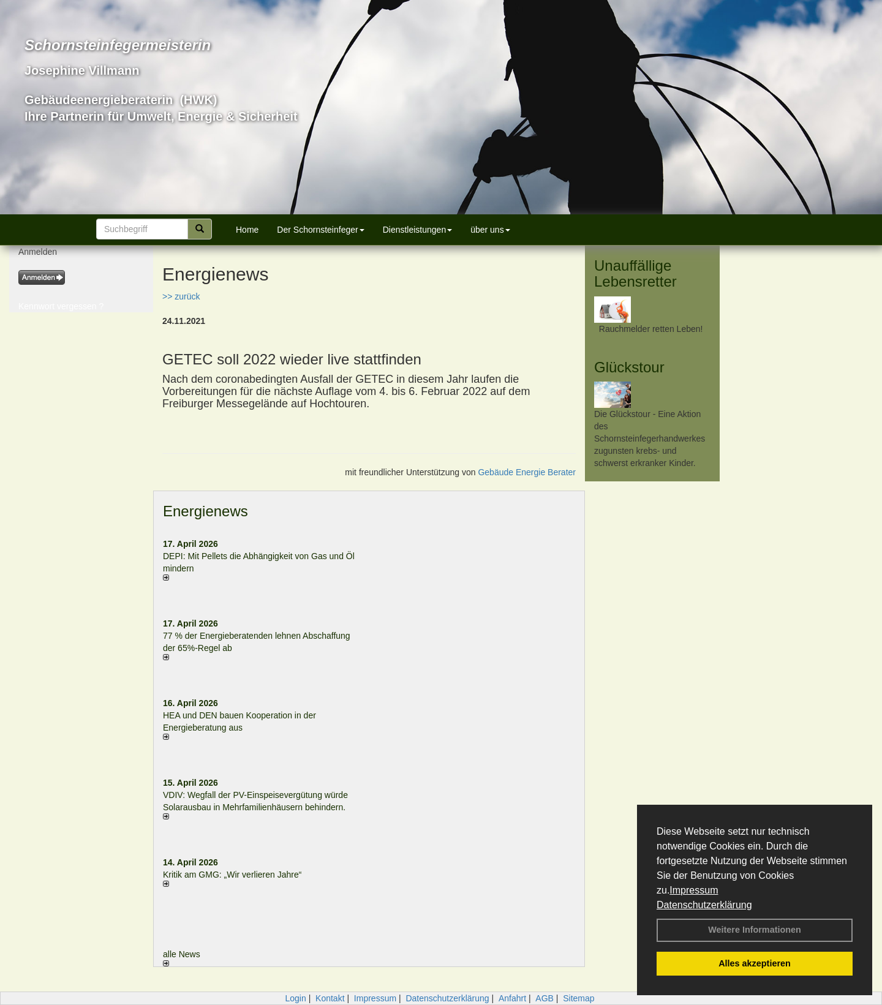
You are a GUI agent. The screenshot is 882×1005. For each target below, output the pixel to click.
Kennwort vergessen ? (61, 306)
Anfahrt (512, 998)
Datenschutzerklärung (704, 905)
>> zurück (181, 296)
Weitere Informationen (754, 930)
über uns (490, 230)
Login (295, 998)
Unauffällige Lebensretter (635, 273)
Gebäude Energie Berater (527, 472)
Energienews (205, 511)
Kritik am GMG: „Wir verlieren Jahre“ (232, 874)
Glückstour (629, 367)
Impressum (693, 890)
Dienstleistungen (418, 230)
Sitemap (578, 998)
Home (247, 230)
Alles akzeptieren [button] (754, 963)
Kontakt (329, 998)
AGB (544, 998)
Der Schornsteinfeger (320, 230)
